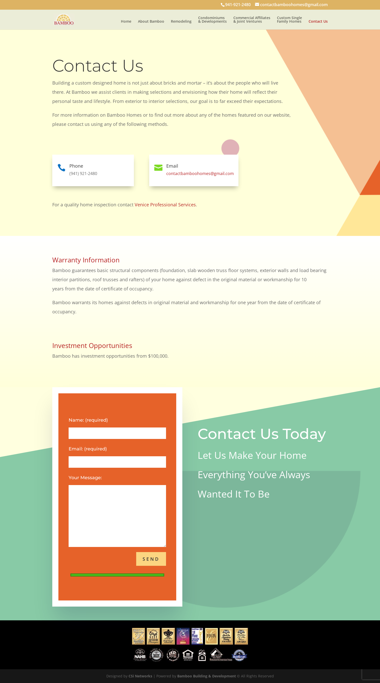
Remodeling (181, 22)
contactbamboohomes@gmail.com (200, 173)
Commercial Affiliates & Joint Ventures (251, 20)
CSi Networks (140, 676)
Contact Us (318, 22)
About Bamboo (151, 22)
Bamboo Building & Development (206, 676)
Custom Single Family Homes (289, 20)
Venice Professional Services (165, 205)
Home (126, 22)
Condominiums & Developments (212, 20)
